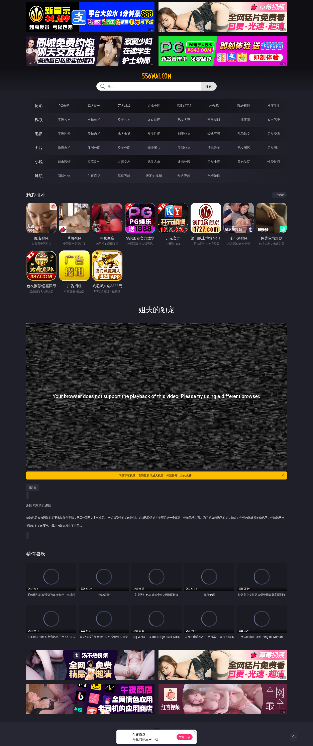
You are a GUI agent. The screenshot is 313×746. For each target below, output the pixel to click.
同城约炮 (64, 176)
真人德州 (94, 105)
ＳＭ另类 (273, 119)
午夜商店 (94, 176)
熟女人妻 (184, 119)
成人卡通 (124, 133)
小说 (39, 161)
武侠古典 (153, 161)
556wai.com (156, 76)
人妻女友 (124, 161)
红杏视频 (184, 176)
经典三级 (213, 133)
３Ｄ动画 (153, 119)
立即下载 (184, 737)
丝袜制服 (213, 119)
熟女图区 (243, 147)
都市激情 (64, 161)
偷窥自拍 (64, 147)
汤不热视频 (154, 176)
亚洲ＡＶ (64, 119)
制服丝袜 (184, 133)
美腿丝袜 (184, 147)
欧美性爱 (153, 133)
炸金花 (214, 105)
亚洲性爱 (64, 133)
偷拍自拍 (94, 133)
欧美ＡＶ (124, 119)
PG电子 (64, 105)
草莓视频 (124, 176)
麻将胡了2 (184, 105)
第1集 (32, 487)
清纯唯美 (213, 147)
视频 (39, 119)
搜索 (208, 86)
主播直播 (243, 119)
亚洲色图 (94, 147)
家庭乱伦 (94, 161)
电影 (39, 133)
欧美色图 (124, 147)
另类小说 (213, 161)
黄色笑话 (243, 161)
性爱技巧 (273, 161)
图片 (39, 147)
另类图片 (273, 147)
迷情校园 (184, 161)
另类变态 (273, 133)
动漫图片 (153, 147)
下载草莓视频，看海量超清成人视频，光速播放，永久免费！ (202, 475)
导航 (39, 175)
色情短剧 (213, 176)
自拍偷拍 (94, 119)
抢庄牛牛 (273, 105)
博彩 (39, 105)
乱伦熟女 (243, 133)
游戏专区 (153, 105)
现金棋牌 (243, 105)
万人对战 (124, 105)
